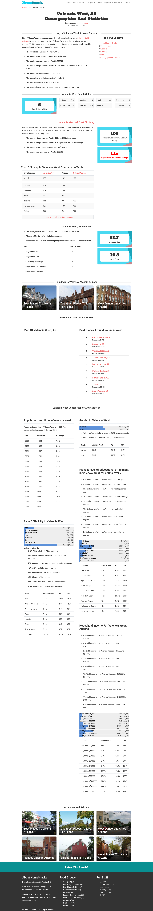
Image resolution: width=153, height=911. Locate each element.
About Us (127, 3)
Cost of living (105, 46)
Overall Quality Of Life (108, 43)
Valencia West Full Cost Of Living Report (58, 217)
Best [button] (74, 3)
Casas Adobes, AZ (100, 351)
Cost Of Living (82, 23)
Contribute (104, 887)
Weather (103, 49)
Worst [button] (99, 3)
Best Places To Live (70, 887)
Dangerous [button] (108, 3)
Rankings (104, 52)
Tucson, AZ (97, 384)
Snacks (32, 3)
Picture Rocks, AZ (100, 371)
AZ (30, 7)
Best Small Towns (70, 890)
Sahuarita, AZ (98, 344)
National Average (79, 173)
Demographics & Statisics (110, 58)
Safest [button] (81, 3)
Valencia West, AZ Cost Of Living (76, 122)
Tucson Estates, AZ (101, 357)
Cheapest (67, 882)
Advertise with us (107, 884)
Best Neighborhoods (71, 884)
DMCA (102, 895)
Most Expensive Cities (72, 898)
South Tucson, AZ (100, 391)
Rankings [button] (117, 3)
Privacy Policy (105, 890)
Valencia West (48, 173)
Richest (66, 905)
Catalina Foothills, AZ (102, 337)
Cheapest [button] (90, 3)
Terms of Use (105, 892)
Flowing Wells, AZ (100, 378)
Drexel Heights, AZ (100, 364)
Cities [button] (68, 3)
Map (102, 55)
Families (66, 892)
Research (67, 900)
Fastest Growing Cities (72, 895)
